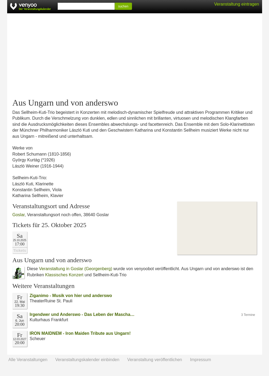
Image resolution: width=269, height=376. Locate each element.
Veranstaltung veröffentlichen (154, 359)
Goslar (18, 214)
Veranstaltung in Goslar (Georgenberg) (75, 268)
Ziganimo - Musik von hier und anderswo (71, 295)
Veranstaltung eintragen (236, 4)
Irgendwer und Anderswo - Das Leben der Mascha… (82, 314)
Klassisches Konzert (64, 275)
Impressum (200, 359)
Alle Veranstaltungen (28, 359)
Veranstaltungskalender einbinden (87, 359)
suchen (123, 6)
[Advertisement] (134, 56)
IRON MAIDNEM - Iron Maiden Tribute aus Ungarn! (80, 333)
